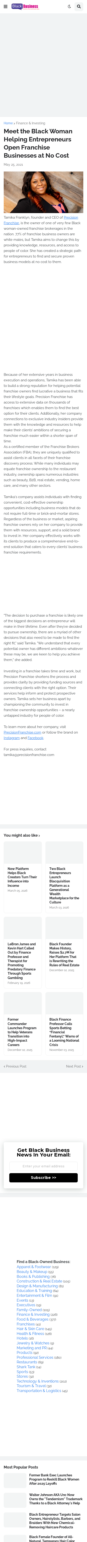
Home (8, 123)
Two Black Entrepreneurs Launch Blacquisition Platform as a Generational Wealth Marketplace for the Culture (64, 885)
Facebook (35, 738)
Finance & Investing (30, 123)
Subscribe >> (43, 1177)
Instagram (12, 738)
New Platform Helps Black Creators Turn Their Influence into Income (22, 877)
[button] (5, 7)
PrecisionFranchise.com (22, 732)
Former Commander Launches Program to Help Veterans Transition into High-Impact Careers (22, 1032)
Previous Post (16, 1066)
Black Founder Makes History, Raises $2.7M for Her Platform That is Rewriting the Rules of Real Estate (64, 954)
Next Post (73, 1066)
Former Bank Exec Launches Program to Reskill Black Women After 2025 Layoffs (54, 1479)
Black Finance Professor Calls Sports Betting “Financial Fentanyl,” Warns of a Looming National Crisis (64, 1032)
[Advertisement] (43, 60)
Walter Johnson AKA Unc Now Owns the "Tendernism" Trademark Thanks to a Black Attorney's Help (56, 1499)
